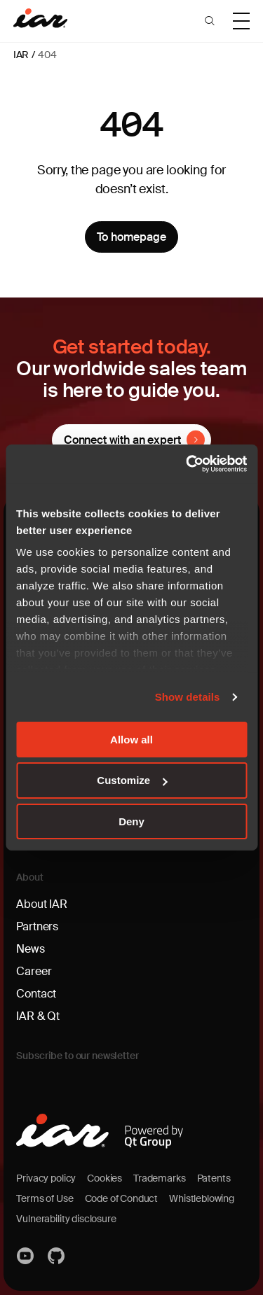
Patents (214, 1178)
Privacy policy (46, 1178)
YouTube (26, 1255)
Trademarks (159, 1178)
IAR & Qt (38, 1016)
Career (33, 971)
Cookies (104, 1178)
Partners (37, 926)
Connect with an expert (122, 440)
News (30, 948)
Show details (187, 697)
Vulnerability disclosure (66, 1218)
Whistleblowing (201, 1198)
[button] (209, 21)
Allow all (131, 739)
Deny (131, 821)
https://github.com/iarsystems (57, 1255)
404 (47, 54)
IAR (21, 54)
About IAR (41, 904)
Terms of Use (44, 1198)
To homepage (131, 237)
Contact (36, 993)
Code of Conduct (122, 1198)
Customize (132, 780)
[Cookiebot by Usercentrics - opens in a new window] (187, 464)
